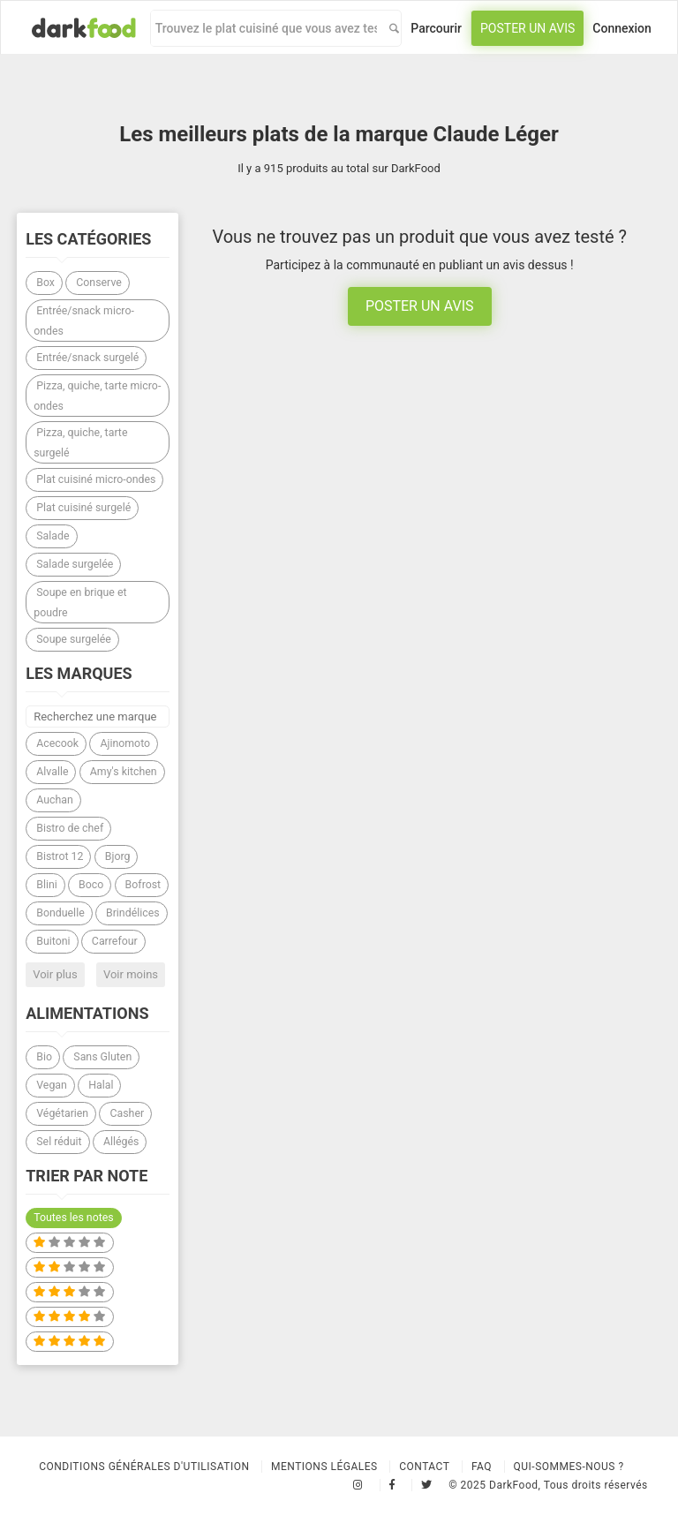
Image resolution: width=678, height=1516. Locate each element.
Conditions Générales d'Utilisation (144, 1466)
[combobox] (265, 28)
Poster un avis (527, 28)
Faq (481, 1466)
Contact (424, 1466)
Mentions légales (324, 1466)
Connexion (622, 28)
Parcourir (436, 28)
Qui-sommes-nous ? (569, 1466)
